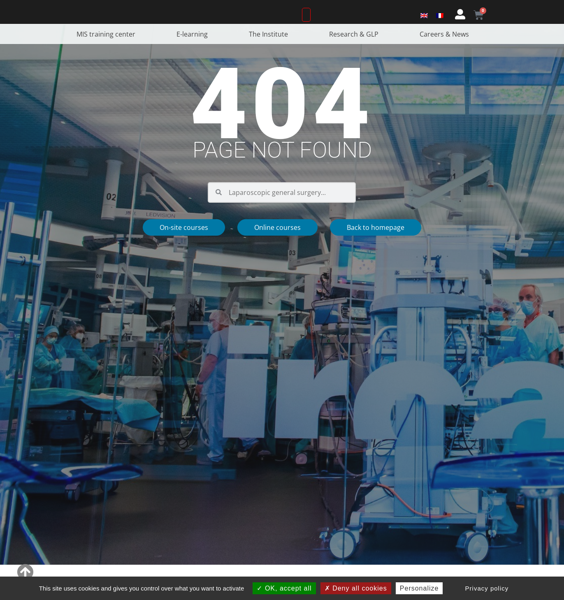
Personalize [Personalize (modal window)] (419, 588)
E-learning (194, 57)
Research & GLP (356, 57)
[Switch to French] (440, 25)
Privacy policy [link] (487, 588)
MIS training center (108, 57)
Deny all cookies (356, 588)
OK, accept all (284, 588)
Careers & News (446, 57)
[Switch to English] (424, 25)
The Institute (270, 57)
